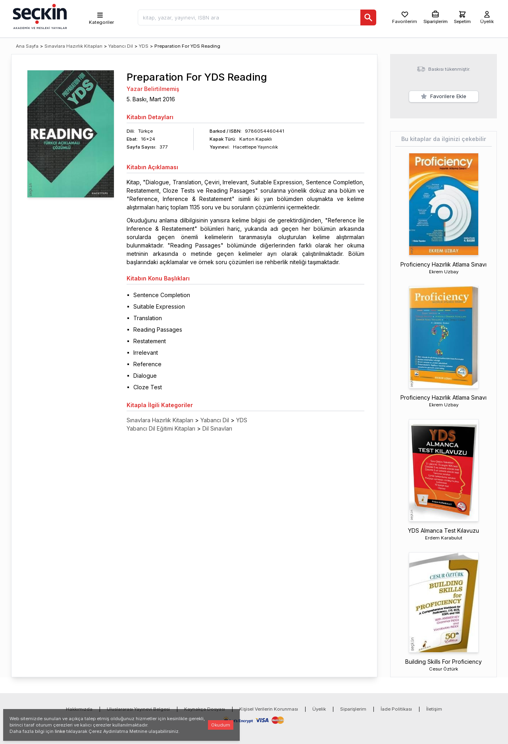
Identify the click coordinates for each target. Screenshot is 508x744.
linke (60, 731)
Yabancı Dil (120, 46)
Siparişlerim (353, 709)
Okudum (220, 725)
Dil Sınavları (217, 428)
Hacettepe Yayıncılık (255, 147)
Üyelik (319, 709)
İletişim (434, 709)
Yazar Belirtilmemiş (153, 88)
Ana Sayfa (27, 46)
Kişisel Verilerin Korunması (268, 709)
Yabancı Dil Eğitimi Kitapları (161, 428)
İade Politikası (396, 709)
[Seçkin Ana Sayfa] (39, 16)
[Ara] (368, 17)
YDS (143, 46)
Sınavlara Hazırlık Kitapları (73, 46)
